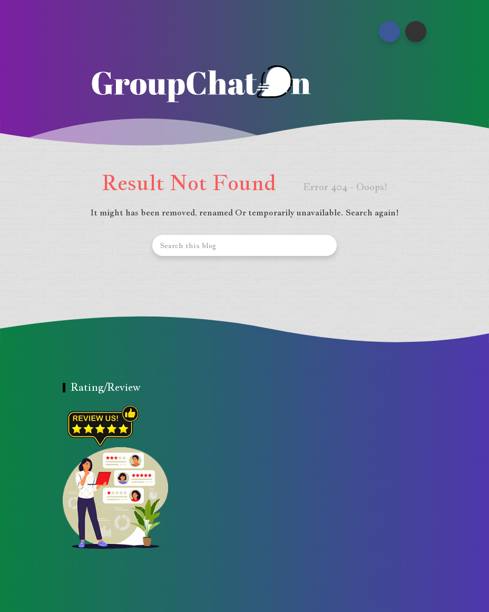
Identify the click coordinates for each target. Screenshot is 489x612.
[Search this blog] (244, 245)
